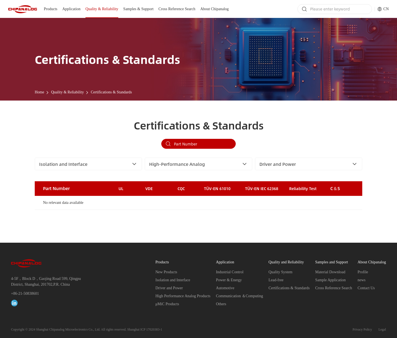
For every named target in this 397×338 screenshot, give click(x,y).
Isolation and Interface (172, 280)
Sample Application (330, 280)
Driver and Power (169, 288)
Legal (382, 329)
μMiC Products (167, 304)
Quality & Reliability (101, 9)
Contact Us (366, 288)
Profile (363, 272)
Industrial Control (229, 272)
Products (50, 9)
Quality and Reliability (286, 262)
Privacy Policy (362, 329)
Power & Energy (229, 280)
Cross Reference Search (177, 9)
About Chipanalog (214, 9)
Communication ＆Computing (239, 296)
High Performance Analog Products (182, 296)
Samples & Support (138, 9)
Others (221, 304)
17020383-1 (154, 329)
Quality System (281, 272)
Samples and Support (331, 262)
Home (39, 92)
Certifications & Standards (111, 92)
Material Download (330, 272)
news (362, 280)
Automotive (225, 288)
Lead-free (276, 280)
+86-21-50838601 (25, 293)
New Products (166, 272)
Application (71, 9)
